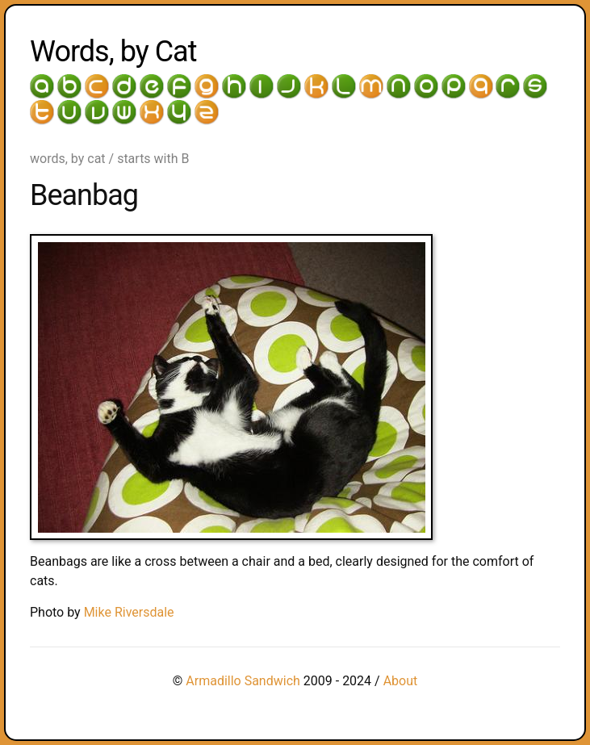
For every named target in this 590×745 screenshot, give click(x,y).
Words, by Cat (113, 52)
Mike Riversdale (129, 612)
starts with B (153, 158)
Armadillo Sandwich (243, 680)
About (400, 680)
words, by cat (68, 158)
